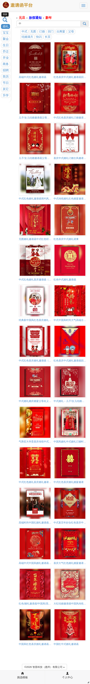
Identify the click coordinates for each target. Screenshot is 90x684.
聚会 (6, 39)
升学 (6, 95)
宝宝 (6, 32)
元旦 (22, 18)
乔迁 (6, 51)
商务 (6, 64)
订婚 (42, 31)
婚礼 (6, 26)
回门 (51, 31)
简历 (6, 76)
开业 (6, 57)
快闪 (39, 36)
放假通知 (35, 18)
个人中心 (67, 675)
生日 (6, 45)
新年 (48, 18)
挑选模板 (22, 675)
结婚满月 (27, 36)
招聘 (6, 70)
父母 (71, 31)
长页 (48, 36)
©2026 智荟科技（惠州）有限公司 (44, 666)
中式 (24, 31)
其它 (6, 89)
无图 (33, 31)
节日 (6, 83)
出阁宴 (61, 31)
